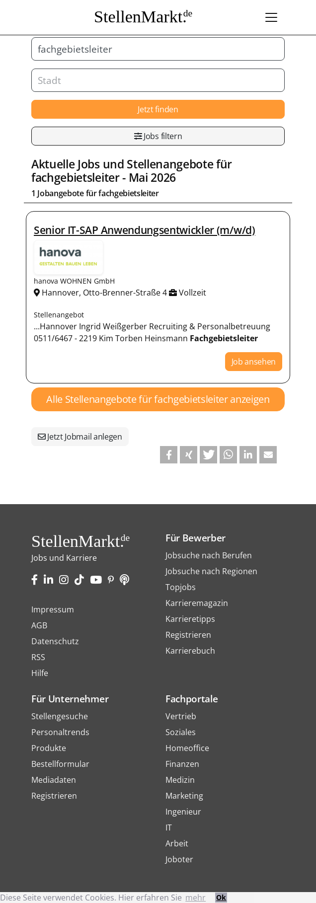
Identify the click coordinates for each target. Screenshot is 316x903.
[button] (168, 454)
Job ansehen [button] (254, 361)
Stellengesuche (59, 716)
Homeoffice (187, 748)
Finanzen (182, 763)
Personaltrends (60, 732)
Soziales (180, 732)
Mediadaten (53, 779)
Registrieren (188, 634)
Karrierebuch (190, 650)
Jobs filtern (158, 136)
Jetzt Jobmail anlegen (80, 436)
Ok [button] (221, 897)
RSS (38, 657)
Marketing (184, 795)
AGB (39, 625)
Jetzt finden (158, 109)
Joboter (179, 859)
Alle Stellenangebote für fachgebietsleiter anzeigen (158, 399)
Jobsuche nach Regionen (211, 571)
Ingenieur (183, 811)
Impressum (52, 609)
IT (168, 827)
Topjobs (180, 587)
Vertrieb (180, 716)
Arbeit (176, 843)
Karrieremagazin (196, 603)
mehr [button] (195, 897)
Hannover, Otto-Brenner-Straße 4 (101, 292)
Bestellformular (60, 763)
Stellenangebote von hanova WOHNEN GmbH (68, 257)
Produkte (48, 748)
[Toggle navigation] (271, 17)
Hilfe (39, 673)
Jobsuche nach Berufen (208, 555)
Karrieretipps (190, 618)
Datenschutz (55, 641)
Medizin (180, 779)
